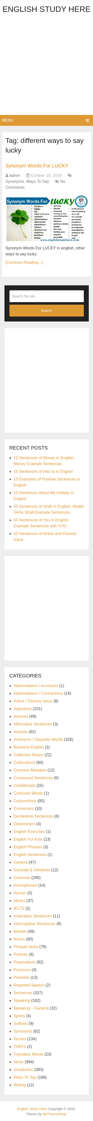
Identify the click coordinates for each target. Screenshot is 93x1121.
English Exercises (29, 831)
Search (46, 311)
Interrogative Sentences (35, 924)
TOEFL (20, 1046)
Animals (21, 732)
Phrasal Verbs (26, 947)
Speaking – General (31, 1008)
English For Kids (28, 839)
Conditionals (24, 785)
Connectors (24, 808)
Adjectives (23, 709)
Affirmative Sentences (33, 724)
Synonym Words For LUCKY (36, 165)
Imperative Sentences (33, 916)
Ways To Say (37, 181)
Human (20, 893)
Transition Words (28, 1054)
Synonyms (14, 181)
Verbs (19, 1062)
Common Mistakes (30, 770)
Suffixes (21, 1023)
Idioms (19, 901)
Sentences (23, 993)
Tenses (20, 1039)
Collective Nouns (28, 755)
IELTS (19, 908)
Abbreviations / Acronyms (36, 686)
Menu (8, 120)
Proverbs (22, 977)
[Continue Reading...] (24, 262)
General (21, 862)
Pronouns (22, 970)
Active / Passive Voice (33, 701)
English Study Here (46, 9)
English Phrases (28, 847)
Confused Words (28, 793)
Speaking (22, 1000)
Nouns (19, 939)
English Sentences (30, 855)
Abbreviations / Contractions (38, 693)
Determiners (24, 824)
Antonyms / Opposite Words (38, 739)
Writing (20, 1085)
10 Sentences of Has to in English (43, 471)
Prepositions (24, 962)
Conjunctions (25, 801)
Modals (20, 931)
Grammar (22, 878)
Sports (19, 1016)
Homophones (25, 885)
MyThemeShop (54, 1114)
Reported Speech (29, 985)
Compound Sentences (33, 778)
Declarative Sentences (33, 816)
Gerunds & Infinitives (32, 870)
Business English (29, 747)
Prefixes (21, 954)
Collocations (24, 762)
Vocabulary (23, 1070)
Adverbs (21, 716)
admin (14, 175)
